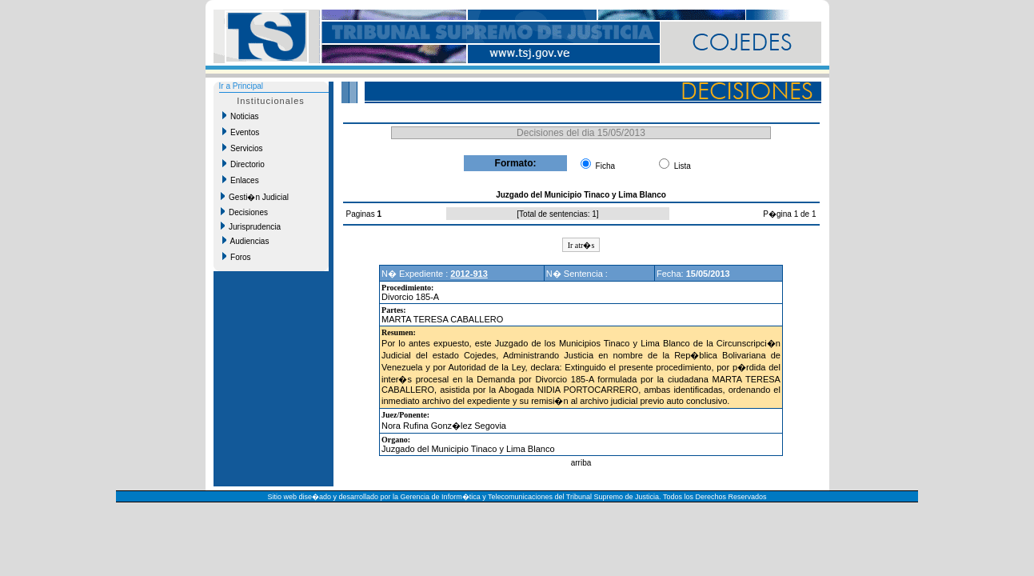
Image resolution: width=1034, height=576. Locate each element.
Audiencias (245, 241)
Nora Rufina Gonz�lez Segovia (443, 425)
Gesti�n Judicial (255, 197)
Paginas (361, 214)
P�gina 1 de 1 (789, 214)
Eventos (241, 132)
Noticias (240, 116)
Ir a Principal (241, 86)
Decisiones (244, 212)
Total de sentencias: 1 (558, 214)
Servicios (242, 148)
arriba (581, 462)
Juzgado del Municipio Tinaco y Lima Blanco (467, 449)
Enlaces (240, 180)
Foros (236, 257)
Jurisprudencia (251, 226)
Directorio (243, 164)
